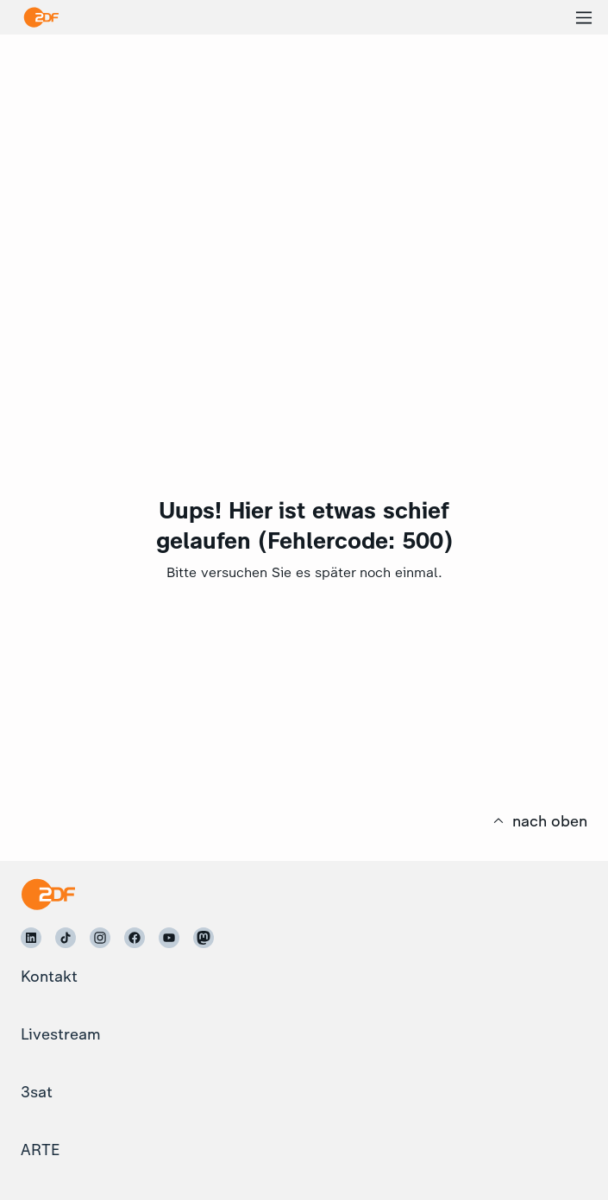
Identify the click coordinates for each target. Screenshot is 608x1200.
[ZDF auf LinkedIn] (31, 937)
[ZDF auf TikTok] (65, 937)
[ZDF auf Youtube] (169, 937)
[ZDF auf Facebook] (134, 937)
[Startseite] (48, 894)
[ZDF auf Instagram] (100, 937)
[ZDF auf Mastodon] (203, 937)
